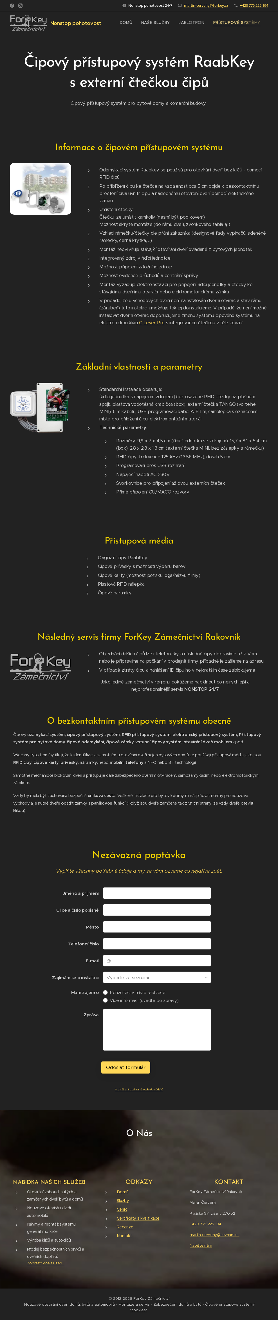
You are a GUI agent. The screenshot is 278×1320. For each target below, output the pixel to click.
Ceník (122, 1209)
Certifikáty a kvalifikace (138, 1218)
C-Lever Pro (152, 323)
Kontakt (124, 1235)
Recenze (125, 1227)
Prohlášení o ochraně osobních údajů (139, 1089)
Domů (123, 1191)
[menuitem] (127, 23)
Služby (123, 1200)
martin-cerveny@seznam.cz (214, 1234)
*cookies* (138, 1310)
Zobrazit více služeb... (45, 1263)
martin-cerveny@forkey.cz (206, 5)
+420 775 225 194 (254, 5)
